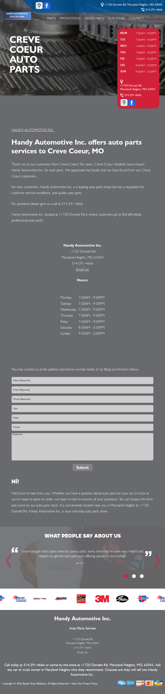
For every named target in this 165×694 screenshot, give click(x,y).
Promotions (70, 18)
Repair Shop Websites (34, 683)
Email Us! (82, 269)
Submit (82, 467)
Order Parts (94, 18)
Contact (136, 18)
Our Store (116, 18)
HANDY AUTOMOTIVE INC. (32, 130)
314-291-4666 (154, 9)
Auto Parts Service (82, 628)
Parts (51, 18)
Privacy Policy (89, 683)
